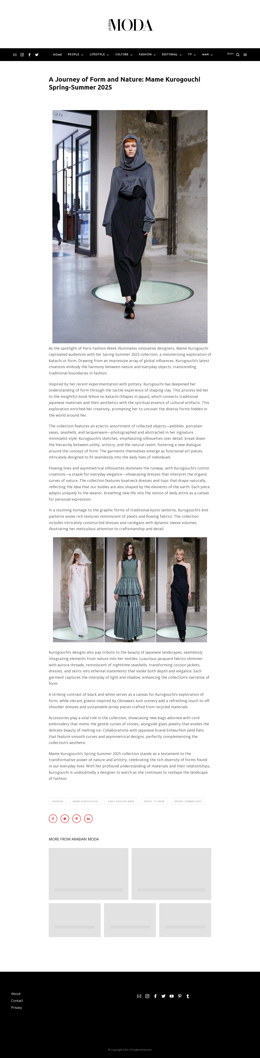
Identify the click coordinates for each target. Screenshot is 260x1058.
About (16, 993)
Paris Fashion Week (121, 801)
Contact (17, 1000)
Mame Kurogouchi (85, 801)
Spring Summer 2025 (188, 801)
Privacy (16, 1007)
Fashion (57, 801)
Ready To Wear (154, 801)
